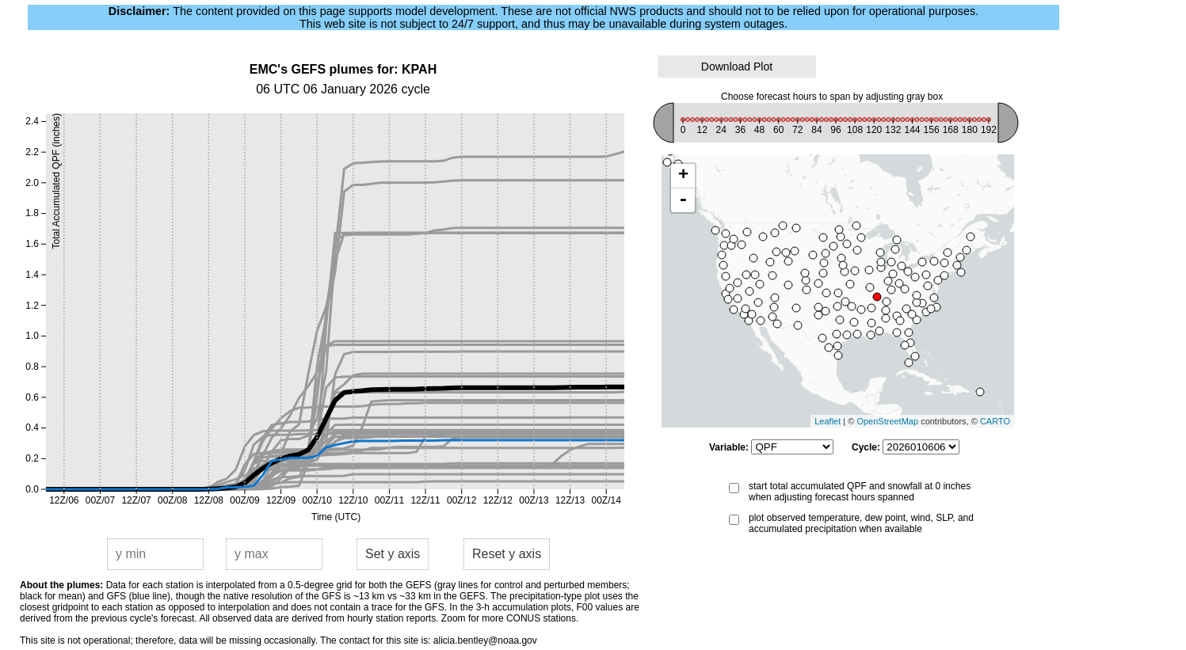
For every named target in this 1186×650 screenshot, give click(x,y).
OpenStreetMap (887, 421)
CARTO (995, 421)
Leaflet (827, 421)
